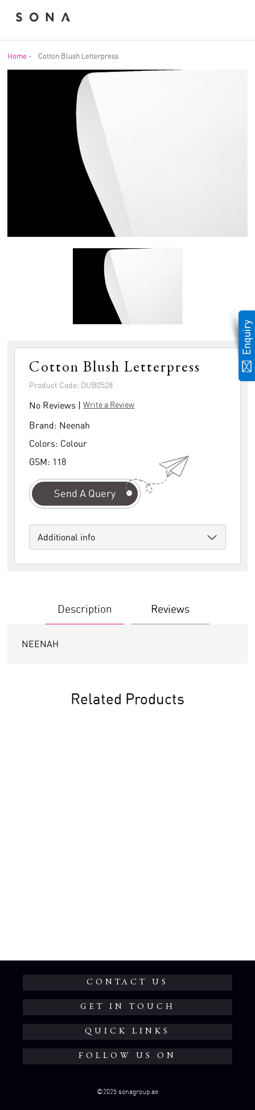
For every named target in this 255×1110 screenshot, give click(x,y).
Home (17, 55)
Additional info (66, 537)
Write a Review (108, 404)
